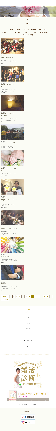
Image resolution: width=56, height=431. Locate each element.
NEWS (18, 29)
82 (35, 297)
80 (29, 297)
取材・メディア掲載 (28, 35)
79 (26, 297)
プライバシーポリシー (23, 404)
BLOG (11, 29)
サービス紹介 (42, 29)
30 (20, 297)
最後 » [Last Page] (7, 300)
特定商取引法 (35, 404)
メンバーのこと (48, 32)
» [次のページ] (2, 300)
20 (17, 297)
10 (14, 297)
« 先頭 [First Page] (4, 297)
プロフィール (37, 32)
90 (44, 297)
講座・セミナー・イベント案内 (12, 32)
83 (38, 297)
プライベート (26, 32)
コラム (25, 29)
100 (48, 297)
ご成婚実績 (33, 29)
